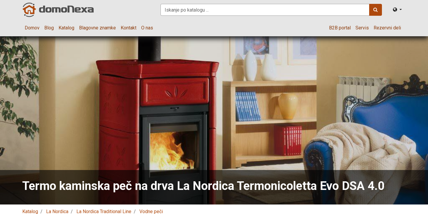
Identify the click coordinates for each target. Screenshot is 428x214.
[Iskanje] (375, 10)
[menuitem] (32, 28)
